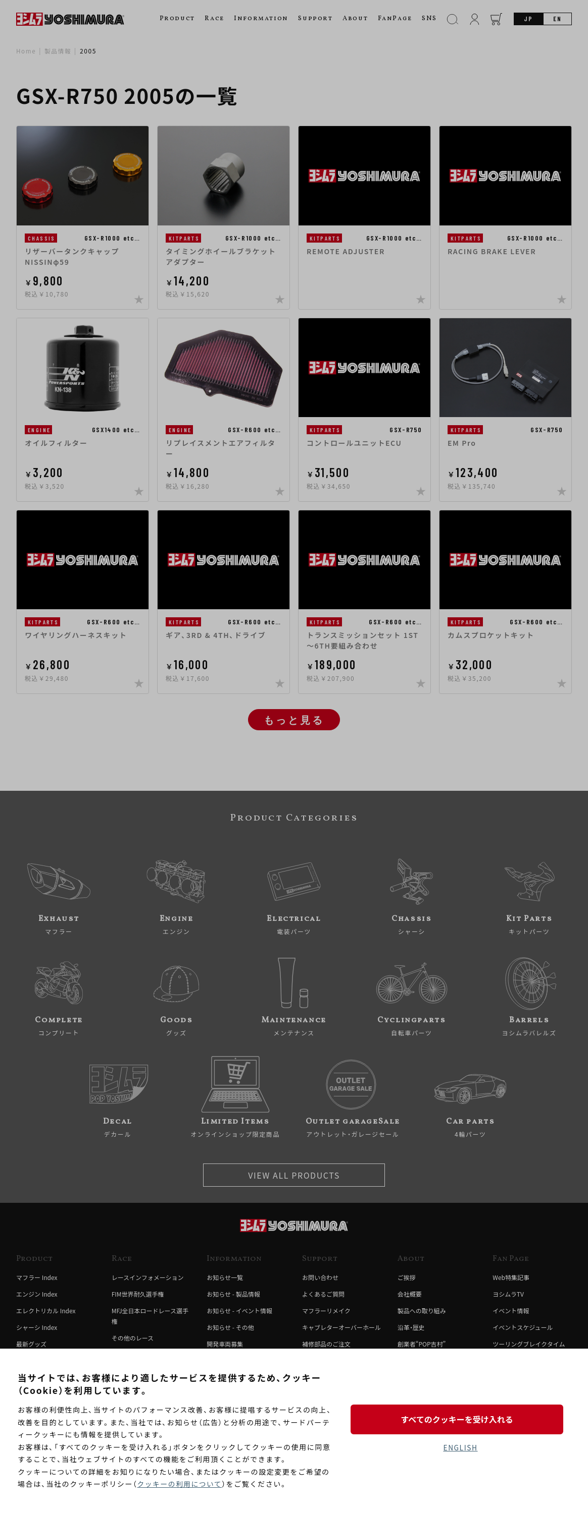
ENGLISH (460, 1448)
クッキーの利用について (180, 1484)
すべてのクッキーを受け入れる (460, 1419)
